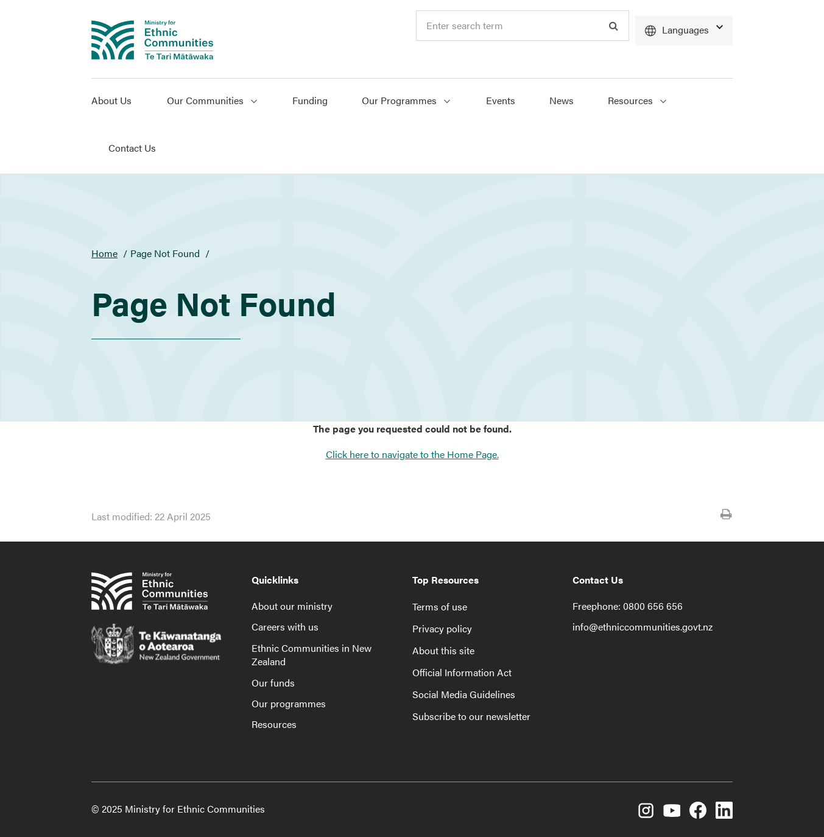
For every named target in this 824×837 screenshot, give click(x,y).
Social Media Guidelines (463, 694)
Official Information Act (462, 672)
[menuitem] (120, 102)
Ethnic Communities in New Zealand (312, 654)
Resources (274, 724)
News (561, 100)
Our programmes (289, 703)
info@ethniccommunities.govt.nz (642, 627)
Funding (310, 100)
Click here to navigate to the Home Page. (412, 454)
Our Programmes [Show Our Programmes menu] (406, 100)
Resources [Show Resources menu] (637, 100)
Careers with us (285, 627)
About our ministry (292, 606)
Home (104, 253)
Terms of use (439, 606)
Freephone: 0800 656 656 (627, 606)
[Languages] (684, 31)
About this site (443, 650)
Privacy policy (442, 628)
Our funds (273, 683)
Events (500, 100)
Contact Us (132, 148)
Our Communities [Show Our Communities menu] (212, 100)
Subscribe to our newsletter (471, 716)
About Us (111, 100)
